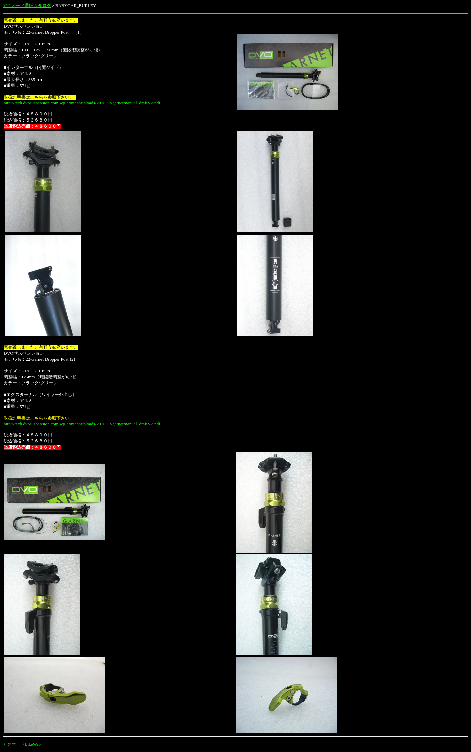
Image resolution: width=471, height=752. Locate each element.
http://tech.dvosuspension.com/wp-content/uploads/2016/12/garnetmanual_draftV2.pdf (82, 102)
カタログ (42, 5)
